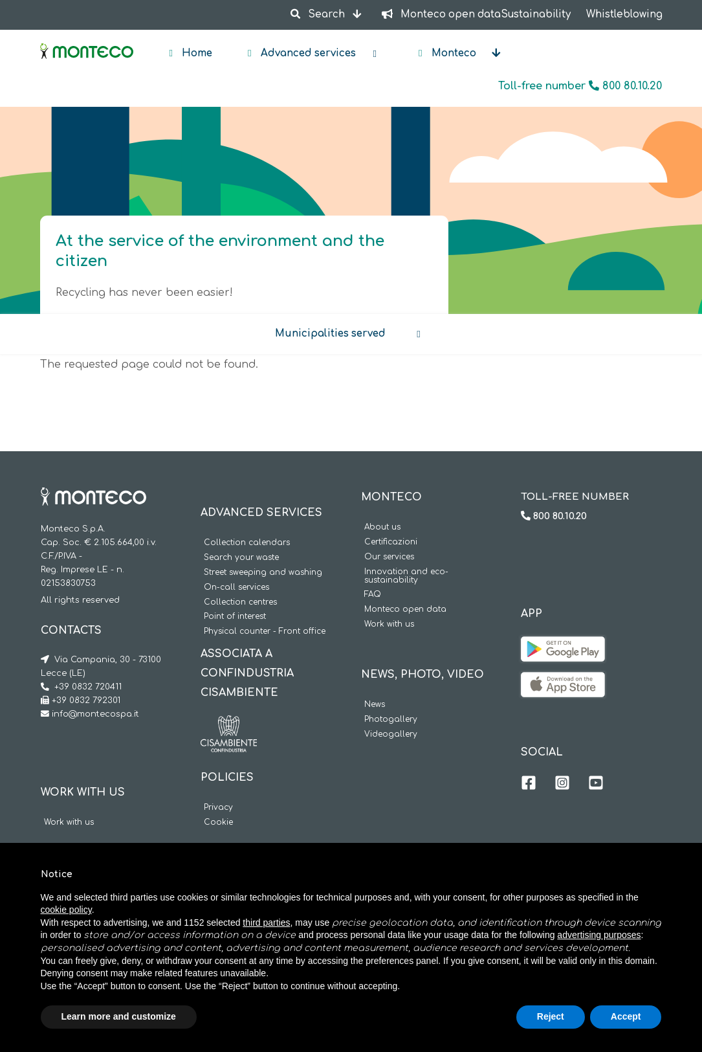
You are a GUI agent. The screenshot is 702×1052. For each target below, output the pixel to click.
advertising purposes (599, 935)
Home (195, 53)
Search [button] (319, 14)
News (374, 704)
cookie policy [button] (66, 909)
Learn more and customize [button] (118, 1016)
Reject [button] (550, 1016)
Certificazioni (390, 542)
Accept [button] (626, 1016)
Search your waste (241, 558)
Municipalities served (330, 333)
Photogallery (390, 719)
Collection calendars (247, 543)
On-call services (236, 587)
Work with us (69, 822)
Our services (389, 557)
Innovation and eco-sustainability (406, 576)
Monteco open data (405, 609)
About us (382, 527)
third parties (266, 922)
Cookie (218, 822)
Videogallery (390, 734)
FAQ (372, 594)
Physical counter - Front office (264, 631)
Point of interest (235, 616)
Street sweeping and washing (263, 572)
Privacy (218, 807)
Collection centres (240, 602)
